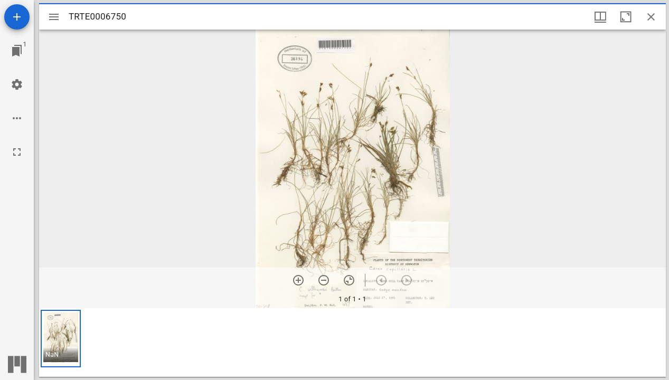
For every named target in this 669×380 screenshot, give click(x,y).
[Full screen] (17, 152)
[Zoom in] (298, 280)
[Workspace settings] (17, 84)
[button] (60, 338)
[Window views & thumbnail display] (600, 17)
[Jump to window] (17, 50)
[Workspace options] (17, 118)
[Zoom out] (323, 280)
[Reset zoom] (349, 280)
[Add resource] (17, 17)
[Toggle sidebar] (54, 17)
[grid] (352, 342)
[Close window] (651, 17)
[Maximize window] (625, 17)
